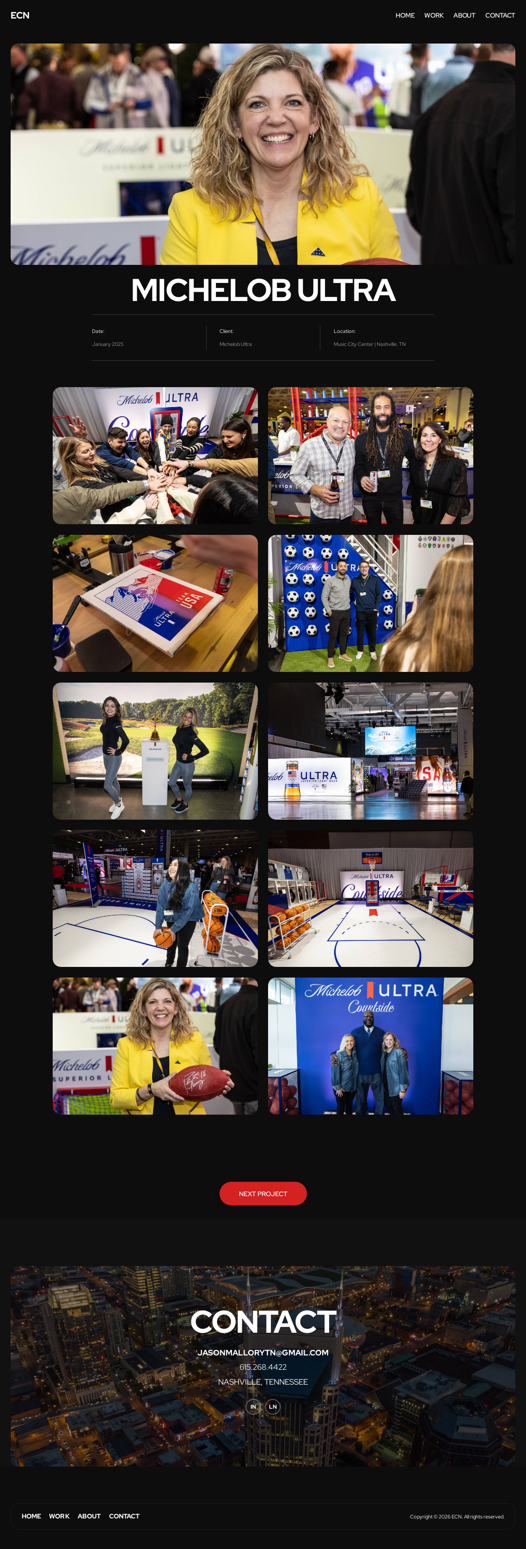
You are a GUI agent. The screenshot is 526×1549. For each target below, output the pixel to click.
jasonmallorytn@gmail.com (263, 1353)
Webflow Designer (21, 1529)
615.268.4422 (263, 1367)
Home (32, 1516)
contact (500, 15)
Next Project (263, 1194)
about (464, 15)
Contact (124, 1516)
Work (59, 1516)
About (89, 1516)
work (433, 15)
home (405, 15)
